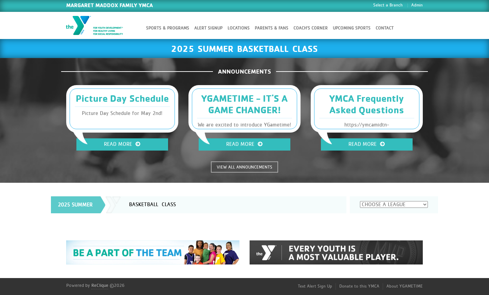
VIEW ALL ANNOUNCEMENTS (244, 167)
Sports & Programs (167, 28)
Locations (239, 28)
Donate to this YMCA (359, 286)
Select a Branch (388, 5)
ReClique (99, 285)
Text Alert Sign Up (315, 286)
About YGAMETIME (404, 286)
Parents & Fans (271, 28)
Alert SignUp (208, 28)
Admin (417, 5)
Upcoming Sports (351, 28)
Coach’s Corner (310, 28)
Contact (385, 28)
